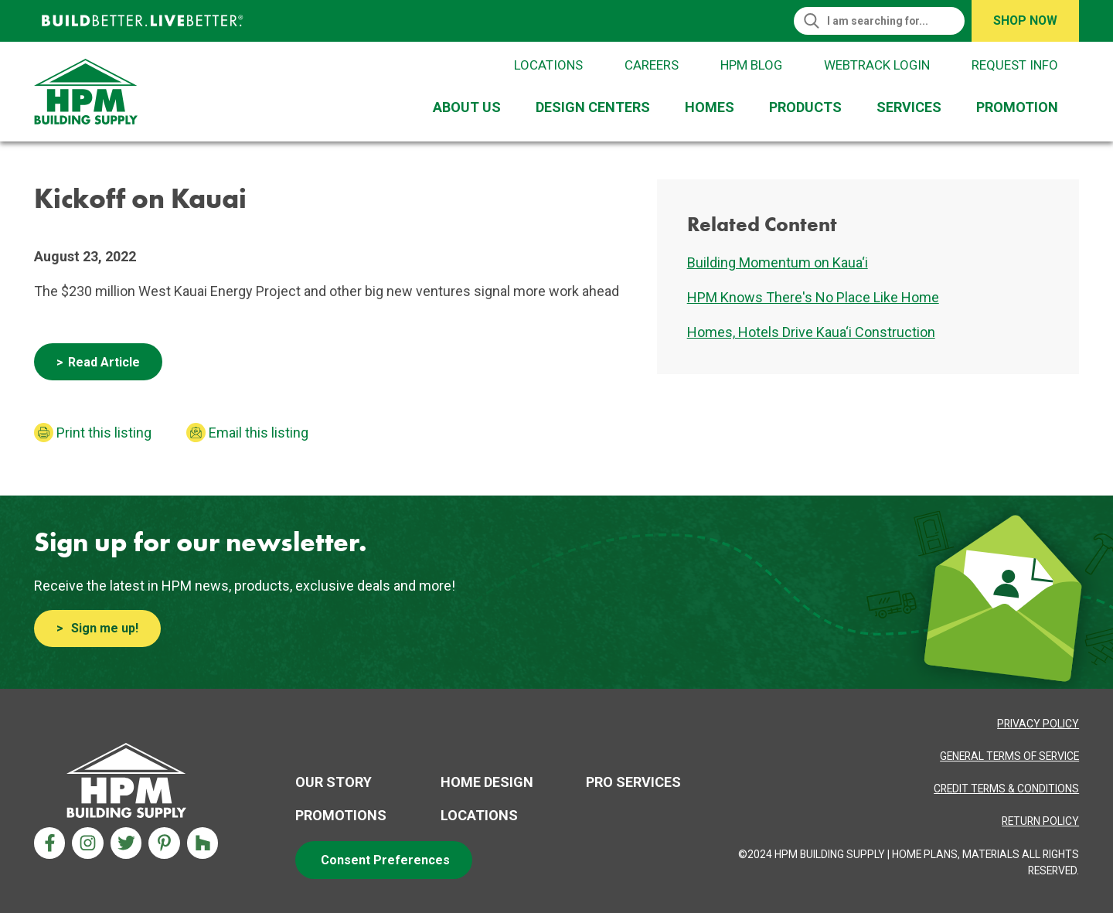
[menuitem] (470, 107)
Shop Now (1025, 20)
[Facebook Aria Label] (50, 843)
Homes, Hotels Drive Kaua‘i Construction (811, 332)
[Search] (886, 21)
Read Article (104, 362)
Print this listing (103, 432)
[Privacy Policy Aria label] (1038, 724)
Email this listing (258, 432)
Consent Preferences (385, 860)
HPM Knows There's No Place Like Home (813, 297)
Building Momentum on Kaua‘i (777, 262)
